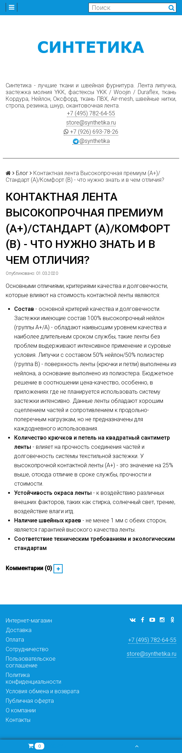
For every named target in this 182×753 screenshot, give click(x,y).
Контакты (18, 720)
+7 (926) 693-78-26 (91, 131)
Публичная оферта (30, 700)
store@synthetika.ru (91, 122)
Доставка (19, 630)
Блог (22, 173)
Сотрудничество (27, 649)
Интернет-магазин (29, 620)
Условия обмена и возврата (42, 691)
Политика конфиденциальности (33, 678)
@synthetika (91, 141)
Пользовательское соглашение (31, 662)
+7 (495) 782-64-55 (91, 113)
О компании (21, 710)
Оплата (15, 639)
